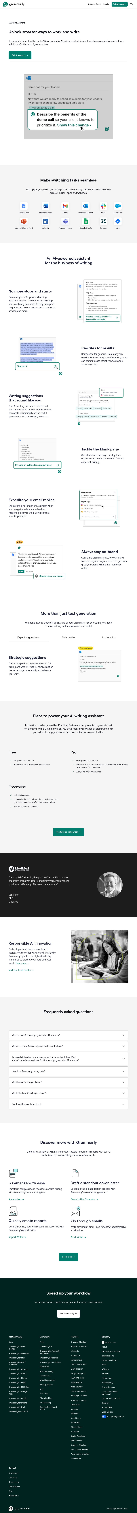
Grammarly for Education (50, 1362)
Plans (42, 1342)
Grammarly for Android (18, 1412)
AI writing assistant (47, 1380)
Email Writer (78, 1237)
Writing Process (46, 1385)
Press (104, 1365)
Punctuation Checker (79, 1449)
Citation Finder (77, 1427)
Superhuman (109, 1342)
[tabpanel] (68, 665)
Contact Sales (94, 4)
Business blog (45, 1402)
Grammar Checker (78, 1342)
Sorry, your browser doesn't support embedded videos (68, 106)
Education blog (46, 1398)
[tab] (29, 638)
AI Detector (76, 1355)
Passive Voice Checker (80, 1454)
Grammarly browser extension (17, 1363)
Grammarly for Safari (17, 1374)
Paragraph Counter (79, 1396)
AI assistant (44, 1367)
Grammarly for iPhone (18, 1403)
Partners (105, 1374)
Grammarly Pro (46, 1347)
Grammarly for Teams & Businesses (49, 1352)
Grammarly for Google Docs (18, 1392)
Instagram (14, 1487)
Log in (106, 4)
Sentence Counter (78, 1400)
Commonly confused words (48, 1408)
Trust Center (107, 1378)
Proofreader (76, 1458)
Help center (13, 1473)
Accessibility (107, 1407)
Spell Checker (76, 1440)
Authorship (75, 1423)
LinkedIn (14, 1496)
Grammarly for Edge (17, 1382)
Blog (41, 1389)
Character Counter (78, 1391)
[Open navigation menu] (131, 4)
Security (105, 1403)
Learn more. (22, 963)
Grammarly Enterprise (49, 1358)
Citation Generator (78, 1364)
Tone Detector (77, 1382)
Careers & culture (109, 1360)
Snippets (74, 1409)
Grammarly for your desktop (17, 1348)
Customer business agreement (109, 1393)
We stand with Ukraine (111, 1351)
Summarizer (16, 1199)
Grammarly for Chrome (18, 1369)
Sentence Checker (78, 1445)
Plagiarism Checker (79, 1347)
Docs (11, 1342)
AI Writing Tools (77, 1378)
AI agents (75, 1351)
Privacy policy (107, 1383)
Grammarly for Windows (19, 1353)
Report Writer (17, 1237)
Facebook (14, 1482)
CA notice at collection (111, 1398)
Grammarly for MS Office (19, 1387)
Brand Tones (76, 1418)
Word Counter (77, 1387)
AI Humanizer (76, 1360)
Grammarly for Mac (17, 1358)
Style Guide (75, 1405)
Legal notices (107, 1412)
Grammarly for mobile (18, 1398)
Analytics (74, 1414)
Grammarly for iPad (17, 1407)
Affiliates (105, 1369)
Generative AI (45, 1376)
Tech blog (43, 1394)
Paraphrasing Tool (78, 1373)
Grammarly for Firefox (18, 1378)
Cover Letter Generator (84, 1199)
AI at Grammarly (46, 1371)
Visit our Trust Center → (21, 970)
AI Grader (75, 1431)
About (104, 1347)
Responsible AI (108, 1356)
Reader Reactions (78, 1436)
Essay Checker (77, 1369)
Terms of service (108, 1387)
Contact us (13, 1478)
